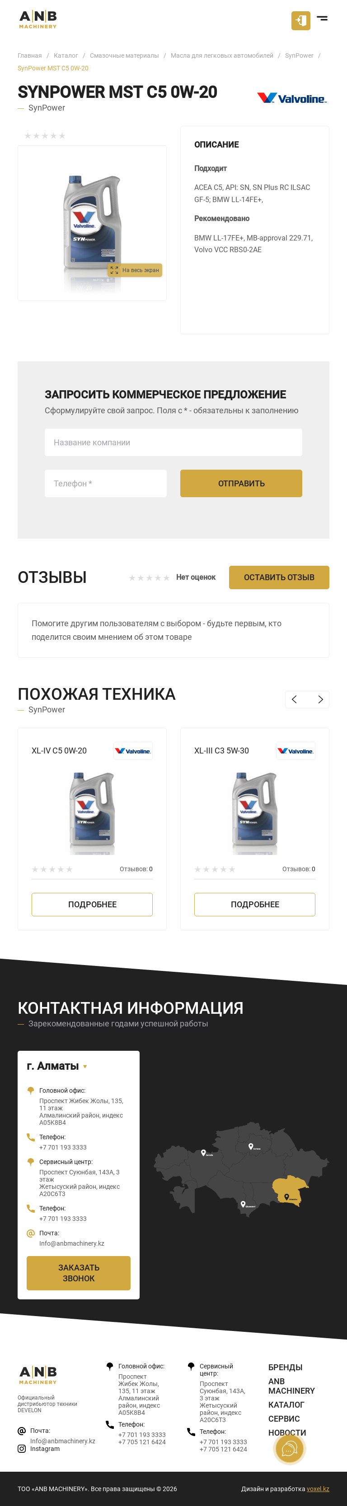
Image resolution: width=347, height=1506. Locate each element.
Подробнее (92, 904)
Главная (30, 55)
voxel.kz (318, 1488)
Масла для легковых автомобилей (222, 55)
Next (320, 699)
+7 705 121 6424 (142, 1442)
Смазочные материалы (124, 55)
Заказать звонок (78, 1273)
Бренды (285, 1367)
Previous (294, 699)
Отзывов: (136, 869)
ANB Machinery (291, 1386)
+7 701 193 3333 (63, 1147)
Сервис (284, 1418)
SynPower (299, 55)
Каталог (66, 55)
